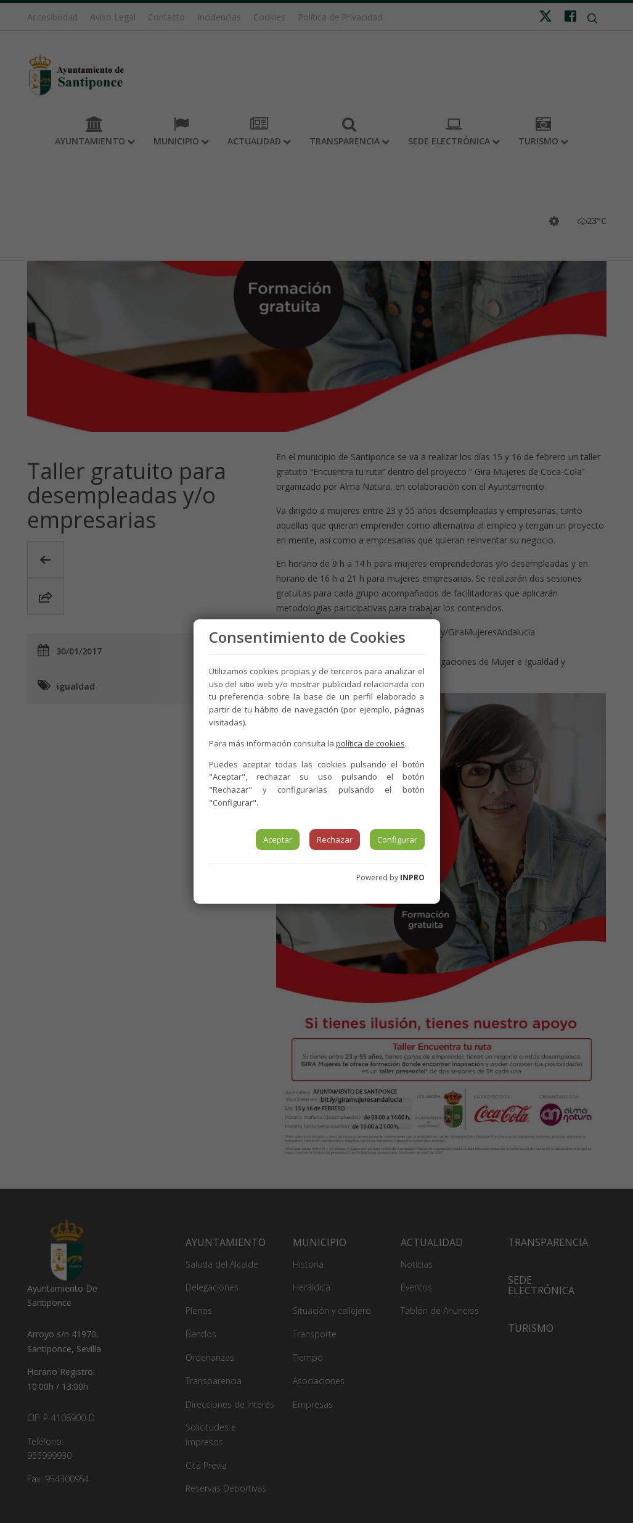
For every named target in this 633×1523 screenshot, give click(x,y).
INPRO (412, 877)
